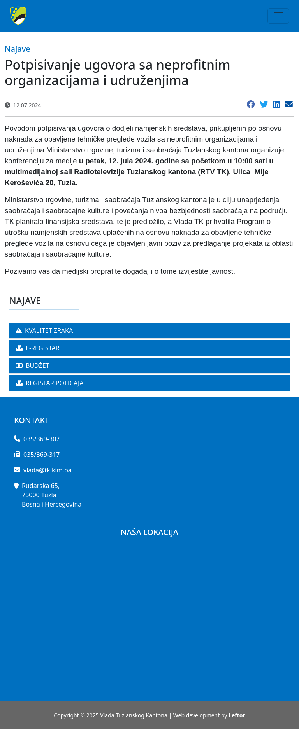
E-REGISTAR (38, 348)
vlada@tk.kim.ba (47, 470)
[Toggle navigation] (278, 16)
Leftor (237, 715)
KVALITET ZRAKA (44, 330)
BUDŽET (32, 365)
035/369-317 (41, 454)
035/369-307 (41, 439)
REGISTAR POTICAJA (50, 383)
